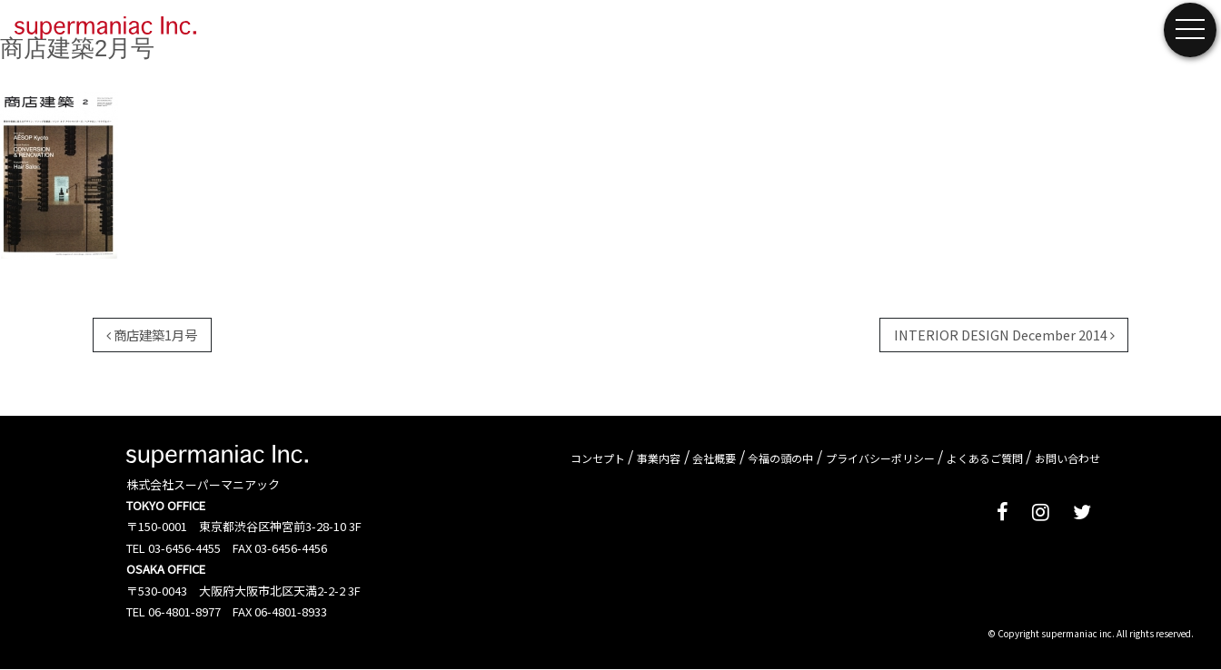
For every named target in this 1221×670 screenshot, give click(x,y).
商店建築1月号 (151, 334)
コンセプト (598, 457)
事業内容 (658, 457)
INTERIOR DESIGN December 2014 (1004, 334)
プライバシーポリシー (880, 457)
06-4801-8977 (184, 611)
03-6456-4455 (184, 548)
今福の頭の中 (780, 457)
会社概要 (714, 457)
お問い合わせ (1067, 457)
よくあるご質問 (985, 457)
